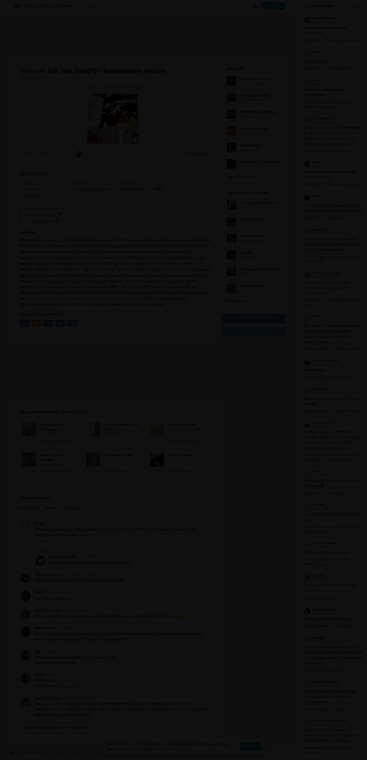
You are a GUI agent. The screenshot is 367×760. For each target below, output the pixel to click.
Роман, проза (33, 173)
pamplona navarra (320, 609)
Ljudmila (314, 505)
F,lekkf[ (39, 592)
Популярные (29, 508)
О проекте (100, 753)
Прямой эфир (322, 6)
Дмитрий (314, 638)
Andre (312, 80)
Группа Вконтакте (253, 318)
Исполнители (65, 6)
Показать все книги (243, 177)
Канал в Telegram (254, 331)
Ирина (312, 162)
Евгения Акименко (62, 556)
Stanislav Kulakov (47, 698)
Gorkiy (39, 523)
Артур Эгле (316, 229)
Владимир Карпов (48, 574)
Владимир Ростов (320, 422)
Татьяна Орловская (321, 273)
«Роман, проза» (75, 412)
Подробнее (163, 749)
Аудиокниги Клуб (27, 753)
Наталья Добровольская (325, 721)
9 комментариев (199, 154)
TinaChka (314, 576)
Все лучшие (237, 301)
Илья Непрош (44, 628)
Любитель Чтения (320, 543)
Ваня (38, 651)
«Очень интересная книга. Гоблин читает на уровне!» (115, 154)
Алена (312, 471)
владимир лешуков (321, 682)
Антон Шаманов (319, 18)
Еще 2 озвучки (34, 78)
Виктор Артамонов (321, 361)
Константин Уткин (320, 118)
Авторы (46, 6)
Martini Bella (316, 389)
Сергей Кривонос (47, 610)
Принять (250, 747)
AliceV (312, 52)
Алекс (39, 674)
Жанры (31, 6)
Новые (51, 508)
